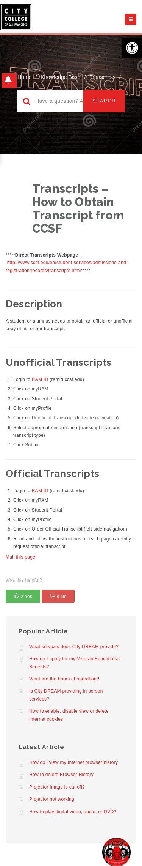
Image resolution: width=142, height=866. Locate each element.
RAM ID (40, 379)
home (24, 77)
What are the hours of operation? (64, 679)
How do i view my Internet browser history (73, 762)
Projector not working (51, 799)
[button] (132, 48)
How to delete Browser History (61, 774)
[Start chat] (116, 852)
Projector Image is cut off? (57, 787)
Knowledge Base (60, 77)
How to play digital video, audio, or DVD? (72, 811)
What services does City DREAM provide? (74, 646)
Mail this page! (21, 557)
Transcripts (102, 77)
